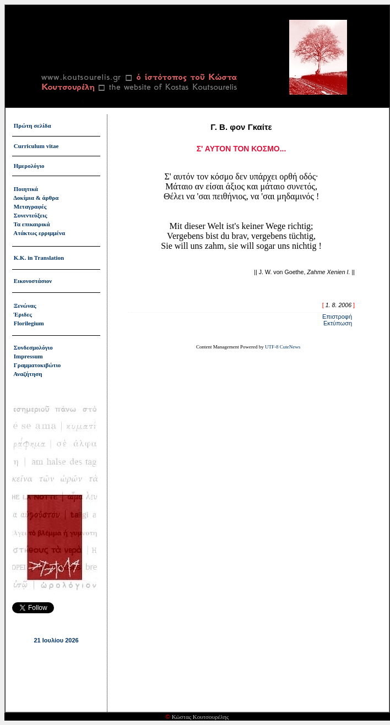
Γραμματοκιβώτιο (37, 365)
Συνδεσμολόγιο (33, 347)
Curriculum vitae (36, 146)
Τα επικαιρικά (32, 224)
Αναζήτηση (27, 373)
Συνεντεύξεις (30, 215)
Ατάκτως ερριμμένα (39, 233)
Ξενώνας (25, 305)
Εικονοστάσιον (33, 280)
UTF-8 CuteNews (282, 347)
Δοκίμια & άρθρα (35, 197)
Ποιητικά (26, 189)
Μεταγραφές (30, 206)
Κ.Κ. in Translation (39, 257)
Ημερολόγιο (29, 165)
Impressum (28, 356)
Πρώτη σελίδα (32, 125)
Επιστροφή (337, 316)
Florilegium (29, 323)
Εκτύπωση (337, 323)
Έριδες (23, 314)
